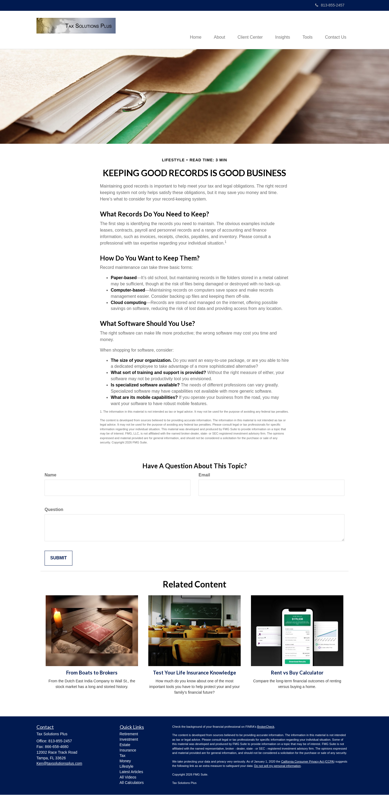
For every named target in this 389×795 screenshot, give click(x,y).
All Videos (128, 777)
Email (204, 475)
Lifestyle (126, 766)
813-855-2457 (329, 5)
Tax (123, 756)
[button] (214, 30)
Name (50, 475)
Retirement (129, 734)
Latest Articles (131, 772)
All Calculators (132, 783)
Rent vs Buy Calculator (297, 673)
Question (54, 510)
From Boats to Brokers (92, 673)
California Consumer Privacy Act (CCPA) (308, 761)
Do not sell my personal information (277, 766)
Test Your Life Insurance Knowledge (194, 673)
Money (125, 761)
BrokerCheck (265, 727)
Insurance (128, 750)
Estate (125, 745)
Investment (129, 739)
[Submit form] (58, 558)
